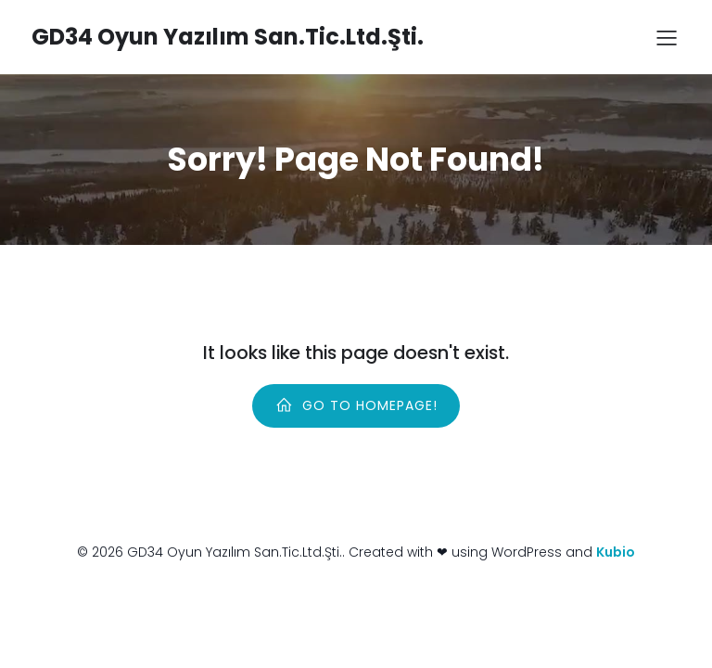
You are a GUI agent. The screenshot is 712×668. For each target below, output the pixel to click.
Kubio (615, 552)
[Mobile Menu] (666, 37)
